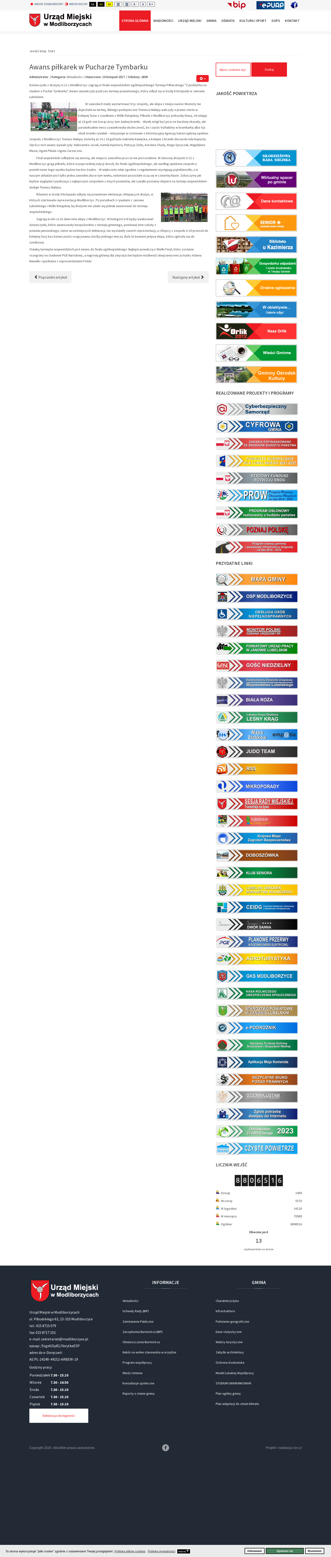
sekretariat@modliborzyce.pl (64, 1438)
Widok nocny (76, 4)
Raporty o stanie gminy (139, 1493)
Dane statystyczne (229, 1431)
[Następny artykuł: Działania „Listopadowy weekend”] (188, 376)
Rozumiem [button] (314, 1550)
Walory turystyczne (229, 1441)
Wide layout (126, 4)
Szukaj (269, 169)
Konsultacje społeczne (138, 1482)
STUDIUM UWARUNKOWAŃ (233, 1482)
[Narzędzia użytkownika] (202, 177)
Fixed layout (118, 4)
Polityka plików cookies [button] (129, 1551)
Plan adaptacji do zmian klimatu (237, 1503)
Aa (92, 4)
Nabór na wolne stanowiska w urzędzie (149, 1451)
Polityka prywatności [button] (161, 1551)
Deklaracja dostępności (59, 1515)
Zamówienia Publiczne (138, 1421)
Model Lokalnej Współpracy (235, 1472)
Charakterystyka (227, 1400)
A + (151, 4)
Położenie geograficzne (232, 1421)
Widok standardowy (46, 4)
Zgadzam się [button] (285, 1550)
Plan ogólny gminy (228, 1493)
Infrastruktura (225, 1410)
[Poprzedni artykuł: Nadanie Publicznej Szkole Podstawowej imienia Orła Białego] (50, 376)
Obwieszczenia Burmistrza (141, 1441)
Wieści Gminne (133, 1472)
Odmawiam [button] (254, 1550)
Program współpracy (137, 1462)
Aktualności (74, 176)
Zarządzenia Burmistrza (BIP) (143, 1431)
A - (135, 4)
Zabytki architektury (230, 1451)
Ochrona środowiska (230, 1462)
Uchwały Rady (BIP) (136, 1410)
